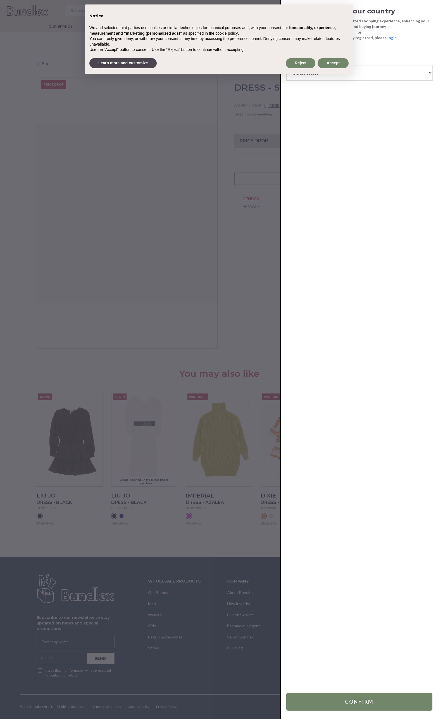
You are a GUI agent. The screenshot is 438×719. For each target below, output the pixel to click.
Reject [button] (300, 63)
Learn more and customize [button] (123, 63)
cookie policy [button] (226, 33)
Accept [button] (333, 63)
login (392, 37)
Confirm (359, 702)
